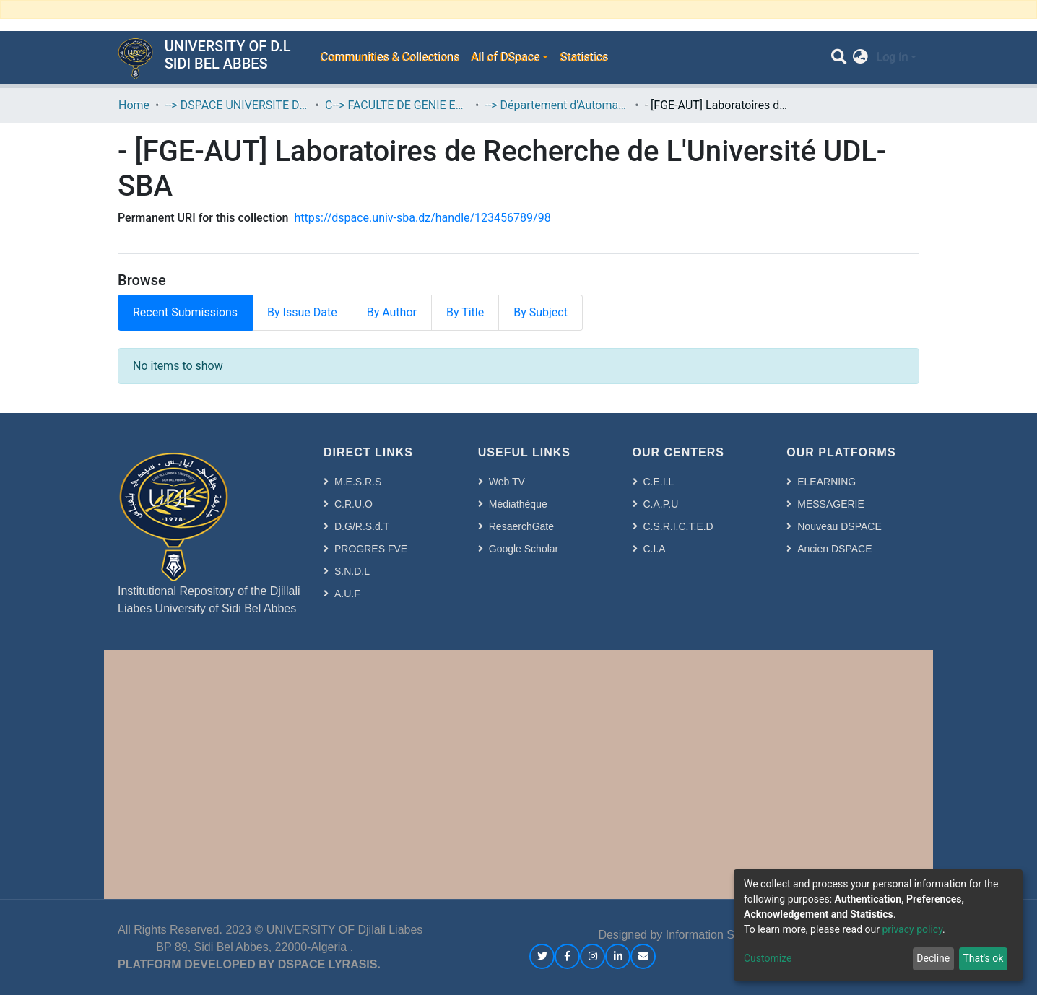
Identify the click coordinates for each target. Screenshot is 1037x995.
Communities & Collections (389, 57)
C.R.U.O (353, 504)
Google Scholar (524, 549)
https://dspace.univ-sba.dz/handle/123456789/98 (422, 218)
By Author (392, 312)
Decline (933, 958)
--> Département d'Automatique (557, 105)
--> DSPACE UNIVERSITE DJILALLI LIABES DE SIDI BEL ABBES (237, 105)
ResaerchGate (521, 526)
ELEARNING (826, 481)
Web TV (507, 481)
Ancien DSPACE (834, 549)
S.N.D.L (352, 571)
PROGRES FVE (370, 549)
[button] (860, 57)
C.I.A (654, 549)
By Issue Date (302, 312)
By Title (465, 312)
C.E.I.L (658, 481)
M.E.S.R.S (357, 481)
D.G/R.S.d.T (361, 526)
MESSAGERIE (830, 504)
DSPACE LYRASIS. (329, 964)
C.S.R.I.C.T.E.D (678, 526)
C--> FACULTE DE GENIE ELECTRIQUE (397, 105)
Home (133, 105)
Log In (892, 57)
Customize (767, 958)
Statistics (584, 57)
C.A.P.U (661, 504)
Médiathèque (518, 504)
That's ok (983, 958)
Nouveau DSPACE (839, 526)
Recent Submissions (185, 312)
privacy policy (912, 929)
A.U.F (347, 593)
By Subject (540, 312)
